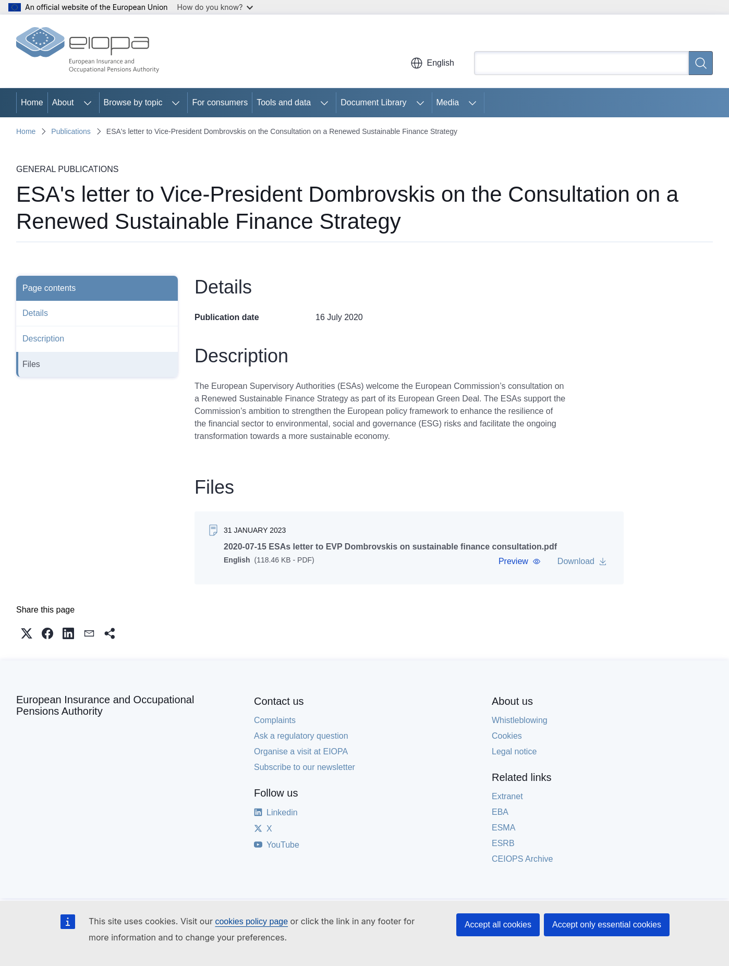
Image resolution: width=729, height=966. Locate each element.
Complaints (275, 720)
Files (31, 364)
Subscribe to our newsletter (304, 767)
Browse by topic (133, 102)
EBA (500, 812)
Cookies (507, 735)
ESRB (503, 843)
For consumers (220, 102)
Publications (71, 131)
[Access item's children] (87, 102)
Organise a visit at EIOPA (301, 751)
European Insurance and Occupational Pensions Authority (105, 705)
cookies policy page (251, 921)
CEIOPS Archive (522, 858)
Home (32, 102)
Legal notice (514, 751)
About (63, 102)
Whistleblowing (520, 720)
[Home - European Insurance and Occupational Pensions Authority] (87, 51)
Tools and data (284, 102)
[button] (520, 561)
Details (35, 313)
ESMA (503, 827)
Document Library (373, 102)
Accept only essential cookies (606, 924)
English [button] (432, 63)
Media (447, 102)
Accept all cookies (498, 924)
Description (43, 338)
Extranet (507, 796)
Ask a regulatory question (301, 735)
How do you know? (215, 7)
